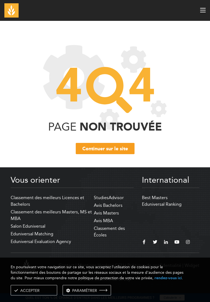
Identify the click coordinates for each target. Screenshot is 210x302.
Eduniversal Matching (32, 233)
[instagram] (188, 243)
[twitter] (155, 243)
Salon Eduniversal (28, 226)
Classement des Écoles (109, 231)
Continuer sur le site (105, 149)
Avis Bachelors (108, 205)
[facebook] (144, 243)
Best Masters (155, 197)
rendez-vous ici (168, 278)
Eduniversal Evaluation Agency (41, 241)
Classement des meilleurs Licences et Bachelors (47, 201)
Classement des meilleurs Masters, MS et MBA (51, 215)
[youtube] (177, 243)
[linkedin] (166, 243)
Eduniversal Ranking (162, 204)
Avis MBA (103, 220)
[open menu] (203, 10)
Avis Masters (106, 213)
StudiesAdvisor (109, 197)
